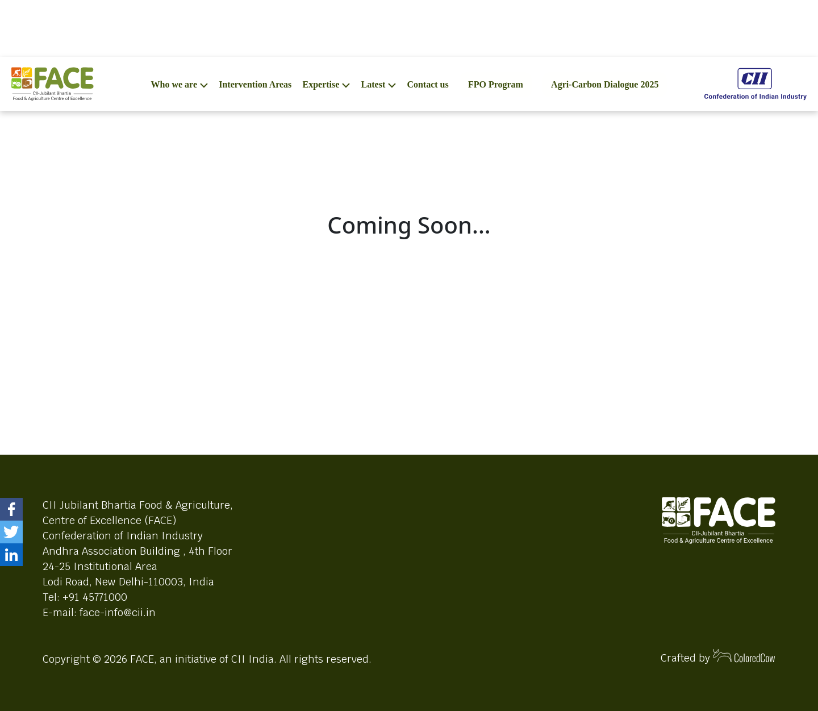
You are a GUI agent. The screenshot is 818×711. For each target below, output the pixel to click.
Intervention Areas (255, 84)
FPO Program (495, 84)
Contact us (427, 84)
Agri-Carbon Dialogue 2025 (604, 84)
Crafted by (718, 656)
